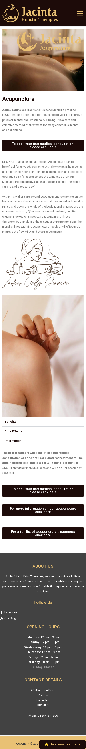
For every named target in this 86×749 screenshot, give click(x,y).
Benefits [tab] (10, 421)
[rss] (43, 618)
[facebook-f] (43, 612)
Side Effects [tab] (13, 431)
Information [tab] (13, 440)
